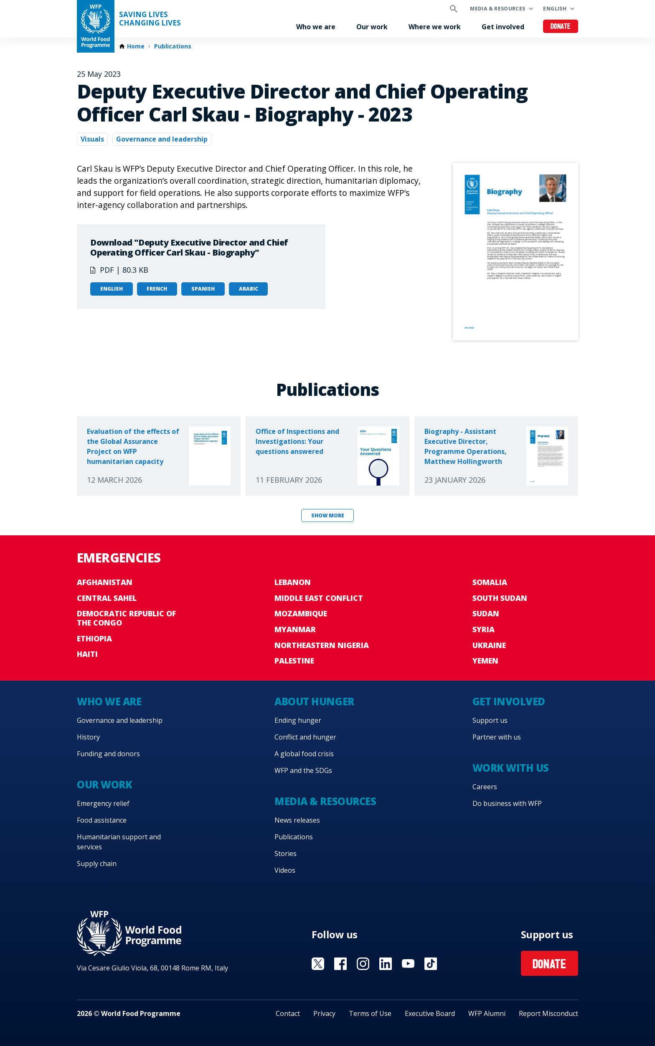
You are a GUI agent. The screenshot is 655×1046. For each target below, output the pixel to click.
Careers (484, 786)
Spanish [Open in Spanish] (203, 288)
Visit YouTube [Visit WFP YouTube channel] (408, 963)
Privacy (324, 1013)
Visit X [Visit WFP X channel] (318, 963)
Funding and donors (108, 753)
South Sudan (499, 598)
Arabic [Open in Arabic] (248, 288)
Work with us (510, 768)
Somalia (489, 582)
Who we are (315, 26)
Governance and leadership (162, 139)
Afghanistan (104, 582)
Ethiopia (94, 638)
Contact (288, 1013)
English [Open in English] (111, 288)
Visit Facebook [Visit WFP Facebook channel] (340, 963)
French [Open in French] (157, 288)
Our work (372, 26)
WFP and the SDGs (303, 770)
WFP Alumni (486, 1013)
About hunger (314, 701)
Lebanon (292, 582)
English (554, 8)
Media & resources (497, 8)
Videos (284, 870)
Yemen (485, 661)
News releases (297, 820)
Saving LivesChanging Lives (150, 18)
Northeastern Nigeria (321, 645)
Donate (561, 27)
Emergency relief (103, 803)
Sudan (485, 613)
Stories (285, 853)
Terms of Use (370, 1013)
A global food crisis (304, 753)
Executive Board (430, 1013)
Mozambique (300, 613)
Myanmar (295, 629)
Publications (172, 46)
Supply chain (97, 863)
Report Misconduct (548, 1013)
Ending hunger (297, 720)
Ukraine (489, 645)
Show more (327, 515)
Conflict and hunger (305, 737)
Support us (490, 720)
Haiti (87, 654)
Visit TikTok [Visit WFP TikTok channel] (430, 963)
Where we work (435, 26)
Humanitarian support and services (119, 841)
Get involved (503, 26)
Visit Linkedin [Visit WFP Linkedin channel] (385, 963)
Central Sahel (107, 598)
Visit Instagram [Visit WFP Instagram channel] (363, 963)
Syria (483, 629)
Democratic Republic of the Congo (126, 618)
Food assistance (102, 820)
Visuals (92, 139)
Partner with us (496, 737)
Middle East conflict (318, 598)
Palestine (294, 661)
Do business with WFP (507, 803)
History (88, 737)
